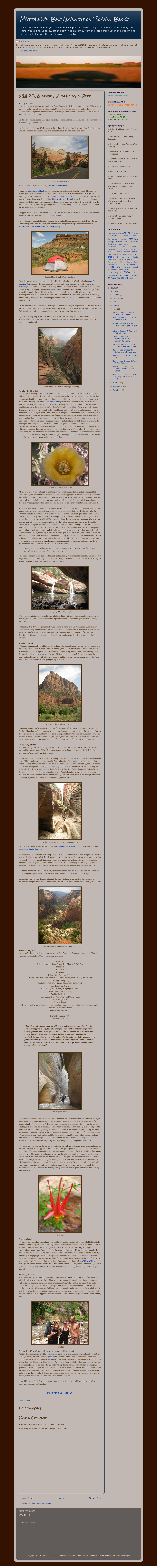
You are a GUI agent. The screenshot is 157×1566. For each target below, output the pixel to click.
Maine (124, 247)
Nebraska (127, 252)
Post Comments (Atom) (41, 1503)
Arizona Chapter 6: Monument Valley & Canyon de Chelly (122, 338)
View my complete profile (27, 51)
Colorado (135, 236)
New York (121, 257)
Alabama (111, 233)
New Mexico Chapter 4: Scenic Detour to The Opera (123, 368)
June (115, 305)
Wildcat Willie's (88, 1261)
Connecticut (112, 239)
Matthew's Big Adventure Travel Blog (74, 19)
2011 (113, 291)
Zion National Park (36, 191)
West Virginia (114, 273)
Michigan (124, 249)
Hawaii (119, 241)
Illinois (134, 241)
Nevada (135, 251)
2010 (113, 288)
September (118, 386)
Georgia (111, 242)
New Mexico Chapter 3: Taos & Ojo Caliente (125, 362)
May (115, 302)
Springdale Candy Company (31, 849)
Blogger (126, 1555)
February (117, 298)
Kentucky (135, 244)
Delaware (123, 239)
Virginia (135, 267)
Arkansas (135, 233)
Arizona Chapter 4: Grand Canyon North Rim (123, 313)
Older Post (95, 1498)
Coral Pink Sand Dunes (58, 185)
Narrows (48, 956)
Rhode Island (126, 262)
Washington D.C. (131, 270)
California (113, 235)
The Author (24, 41)
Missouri (111, 252)
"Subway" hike (53, 402)
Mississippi (134, 249)
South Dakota (122, 264)
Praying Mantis (51, 1357)
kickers (108, 1555)
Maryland (135, 247)
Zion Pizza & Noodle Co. (68, 846)
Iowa (120, 244)
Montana (119, 252)
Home (61, 1498)
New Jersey (127, 254)
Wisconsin (131, 272)
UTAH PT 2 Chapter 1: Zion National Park (124, 318)
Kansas (126, 244)
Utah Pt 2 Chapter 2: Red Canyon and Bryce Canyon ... (125, 325)
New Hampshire (114, 254)
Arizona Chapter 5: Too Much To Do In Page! (125, 332)
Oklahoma (128, 259)
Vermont (127, 267)
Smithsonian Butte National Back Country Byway (39, 226)
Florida (133, 238)
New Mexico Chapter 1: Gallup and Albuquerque (124, 351)
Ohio (121, 259)
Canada (125, 236)
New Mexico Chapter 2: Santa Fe (125, 356)
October (117, 390)
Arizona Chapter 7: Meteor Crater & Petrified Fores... (125, 345)
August (116, 383)
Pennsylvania (113, 262)
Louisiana (112, 246)
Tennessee (134, 264)
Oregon (135, 259)
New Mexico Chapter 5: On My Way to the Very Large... (124, 376)
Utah (28, 1401)
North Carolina (132, 257)
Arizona (126, 232)
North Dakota (113, 259)
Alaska (118, 233)
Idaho (127, 242)
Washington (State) (116, 269)
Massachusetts (113, 249)
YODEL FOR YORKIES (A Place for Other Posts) (123, 276)
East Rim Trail (78, 758)
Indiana (112, 244)
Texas (111, 266)
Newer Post (26, 1498)
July (115, 309)
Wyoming (111, 276)
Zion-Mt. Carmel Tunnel (62, 199)
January (116, 294)
